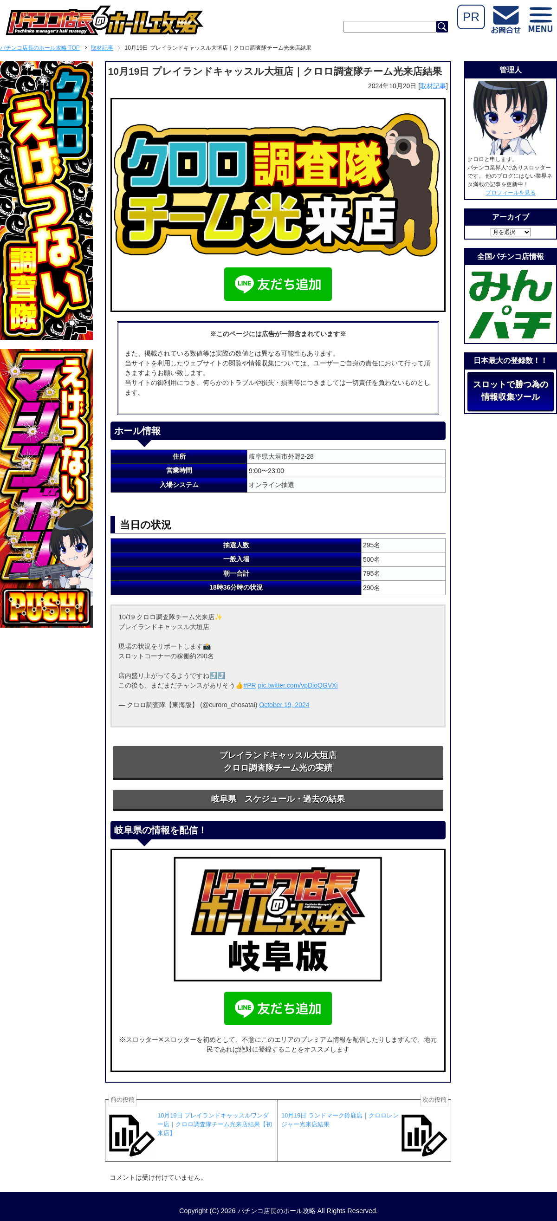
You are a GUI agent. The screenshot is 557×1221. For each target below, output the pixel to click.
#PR (249, 685)
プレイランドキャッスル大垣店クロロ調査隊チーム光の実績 (278, 762)
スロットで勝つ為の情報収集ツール (510, 391)
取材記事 (433, 86)
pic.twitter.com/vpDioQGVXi (298, 685)
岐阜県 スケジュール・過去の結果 (278, 799)
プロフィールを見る (511, 192)
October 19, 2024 (284, 704)
